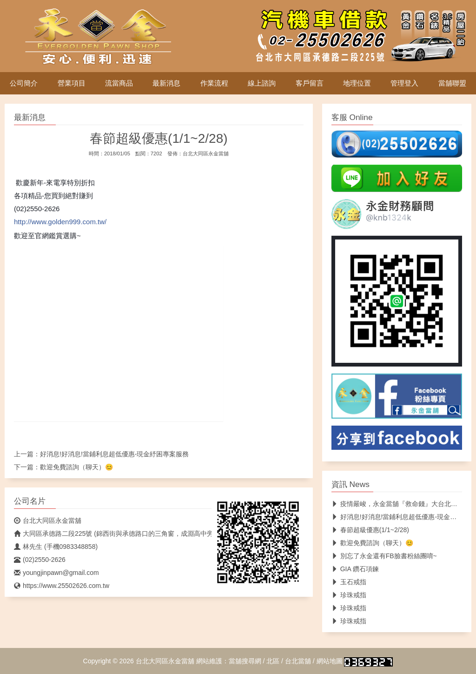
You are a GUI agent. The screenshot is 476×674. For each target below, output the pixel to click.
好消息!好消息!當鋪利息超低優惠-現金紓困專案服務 (114, 454)
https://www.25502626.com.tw (61, 585)
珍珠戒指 (348, 595)
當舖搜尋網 (245, 661)
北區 (272, 661)
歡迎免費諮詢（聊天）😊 (76, 467)
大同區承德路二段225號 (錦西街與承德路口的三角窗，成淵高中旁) (115, 533)
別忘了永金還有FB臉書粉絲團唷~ (384, 556)
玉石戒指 (348, 582)
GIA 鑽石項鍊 (355, 569)
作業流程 (214, 83)
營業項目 (72, 83)
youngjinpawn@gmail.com (56, 572)
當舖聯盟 (452, 83)
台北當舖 (298, 661)
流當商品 (119, 83)
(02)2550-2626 (40, 559)
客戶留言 (310, 83)
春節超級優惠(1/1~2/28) (370, 530)
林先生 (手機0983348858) (56, 546)
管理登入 (404, 83)
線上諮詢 (262, 83)
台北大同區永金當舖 (206, 153)
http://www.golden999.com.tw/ (60, 222)
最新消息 (166, 83)
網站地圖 (330, 661)
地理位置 (357, 83)
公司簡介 (24, 83)
